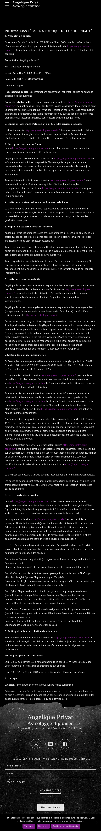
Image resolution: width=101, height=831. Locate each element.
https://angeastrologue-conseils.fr (43, 130)
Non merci (43, 826)
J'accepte (28, 826)
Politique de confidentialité (66, 826)
